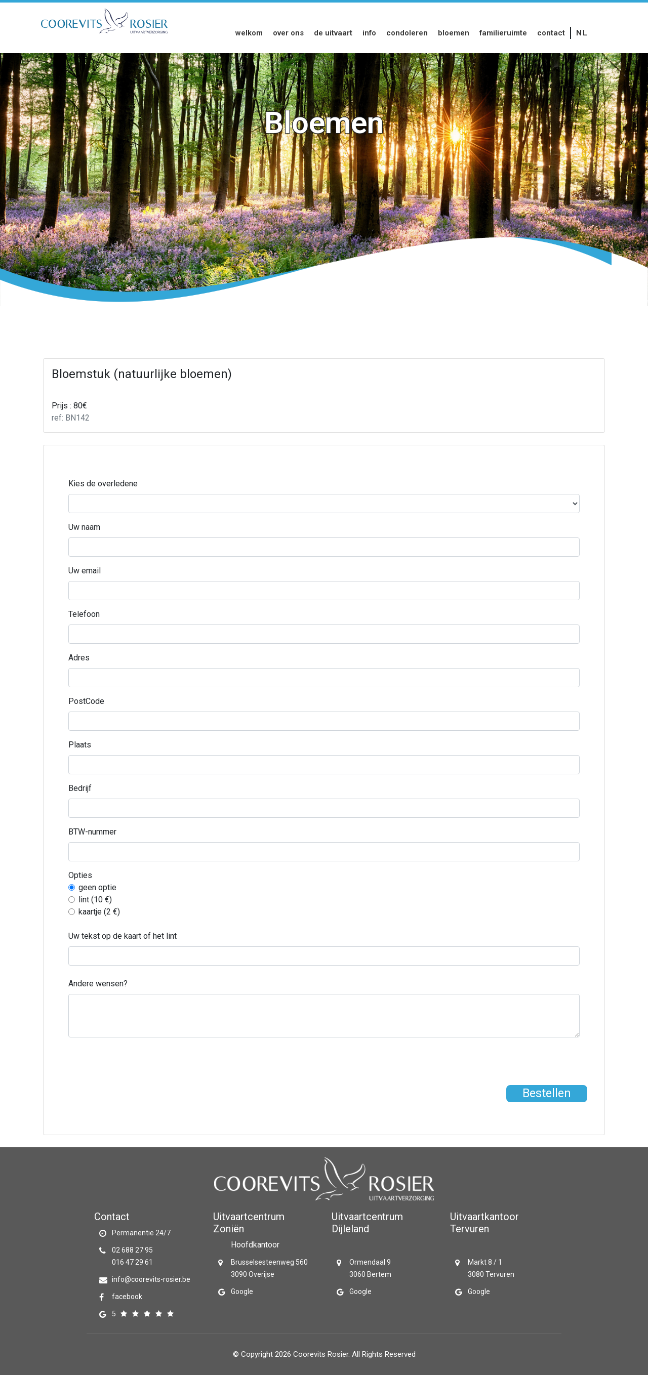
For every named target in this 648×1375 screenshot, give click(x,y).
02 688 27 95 (132, 1250)
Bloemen (453, 32)
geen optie (97, 887)
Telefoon (84, 614)
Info (369, 32)
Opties (80, 875)
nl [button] (582, 32)
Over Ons (288, 32)
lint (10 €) (95, 899)
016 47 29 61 (132, 1262)
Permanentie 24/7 (141, 1233)
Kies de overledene (103, 483)
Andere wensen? (98, 983)
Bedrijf (80, 788)
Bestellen (546, 1093)
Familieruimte (503, 32)
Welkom (249, 32)
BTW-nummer (92, 832)
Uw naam (84, 527)
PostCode (86, 701)
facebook (127, 1297)
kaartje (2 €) (99, 911)
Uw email (84, 570)
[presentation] (145, 1065)
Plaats (79, 744)
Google (242, 1291)
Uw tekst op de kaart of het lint (122, 936)
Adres (79, 657)
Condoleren (407, 32)
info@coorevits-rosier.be (151, 1279)
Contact (551, 32)
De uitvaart (333, 32)
